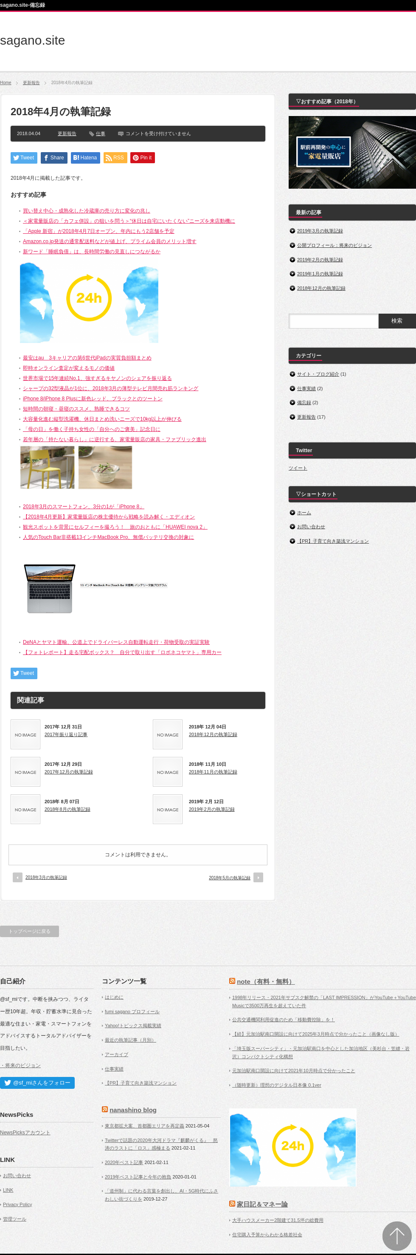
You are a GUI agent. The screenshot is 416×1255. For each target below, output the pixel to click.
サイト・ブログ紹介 (318, 374)
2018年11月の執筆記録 (213, 771)
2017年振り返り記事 (66, 734)
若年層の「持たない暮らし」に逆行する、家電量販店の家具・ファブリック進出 (114, 439)
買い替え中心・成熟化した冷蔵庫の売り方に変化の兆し (86, 211)
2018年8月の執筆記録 (67, 809)
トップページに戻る (29, 931)
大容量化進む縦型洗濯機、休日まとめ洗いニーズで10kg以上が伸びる (102, 419)
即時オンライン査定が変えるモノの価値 (69, 368)
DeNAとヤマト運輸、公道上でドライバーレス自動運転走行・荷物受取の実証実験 (116, 642)
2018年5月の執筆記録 (229, 877)
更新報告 (31, 82)
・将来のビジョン (20, 1065)
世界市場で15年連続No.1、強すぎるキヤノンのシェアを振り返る (97, 378)
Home (5, 82)
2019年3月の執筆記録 (320, 230)
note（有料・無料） (266, 981)
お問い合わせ (311, 526)
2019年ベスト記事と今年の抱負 (138, 1176)
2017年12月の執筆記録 (69, 771)
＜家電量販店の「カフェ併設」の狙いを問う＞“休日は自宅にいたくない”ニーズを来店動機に (129, 221)
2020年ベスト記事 (124, 1162)
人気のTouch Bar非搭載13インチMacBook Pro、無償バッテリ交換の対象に (108, 537)
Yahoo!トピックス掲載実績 (133, 1025)
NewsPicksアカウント (25, 1133)
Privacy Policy (17, 1204)
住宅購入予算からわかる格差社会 (267, 1234)
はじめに (114, 997)
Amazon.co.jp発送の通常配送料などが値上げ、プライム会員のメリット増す (110, 241)
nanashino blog (133, 1109)
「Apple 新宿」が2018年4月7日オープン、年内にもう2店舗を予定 (98, 231)
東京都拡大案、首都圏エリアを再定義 (144, 1125)
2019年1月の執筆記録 (320, 273)
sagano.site (32, 40)
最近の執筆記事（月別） (130, 1040)
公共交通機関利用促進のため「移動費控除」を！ (283, 1019)
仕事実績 (306, 388)
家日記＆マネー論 (262, 1204)
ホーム (304, 512)
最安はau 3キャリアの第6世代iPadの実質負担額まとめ (87, 358)
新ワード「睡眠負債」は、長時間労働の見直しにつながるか (91, 252)
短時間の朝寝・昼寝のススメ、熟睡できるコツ (76, 409)
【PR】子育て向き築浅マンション (333, 541)
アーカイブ (116, 1054)
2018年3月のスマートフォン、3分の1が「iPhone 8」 (83, 507)
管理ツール (14, 1218)
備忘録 (304, 402)
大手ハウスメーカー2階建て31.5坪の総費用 (277, 1220)
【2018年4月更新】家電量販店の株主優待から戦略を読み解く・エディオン (109, 517)
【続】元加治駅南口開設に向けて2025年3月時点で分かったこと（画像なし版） (315, 1034)
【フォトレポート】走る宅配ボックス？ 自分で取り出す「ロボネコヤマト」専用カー (122, 652)
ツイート (298, 467)
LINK (8, 1190)
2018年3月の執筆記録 (46, 877)
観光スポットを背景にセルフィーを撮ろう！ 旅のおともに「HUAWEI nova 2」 (115, 527)
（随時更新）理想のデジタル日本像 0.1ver (276, 1085)
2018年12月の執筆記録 (213, 734)
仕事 (100, 133)
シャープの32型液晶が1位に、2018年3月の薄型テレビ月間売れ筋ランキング (110, 388)
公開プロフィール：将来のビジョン (334, 245)
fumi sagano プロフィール (132, 1011)
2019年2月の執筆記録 (212, 809)
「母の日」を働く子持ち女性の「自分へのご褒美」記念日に (91, 429)
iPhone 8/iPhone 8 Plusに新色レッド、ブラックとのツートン (93, 399)
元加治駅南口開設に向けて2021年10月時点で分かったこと (293, 1070)
